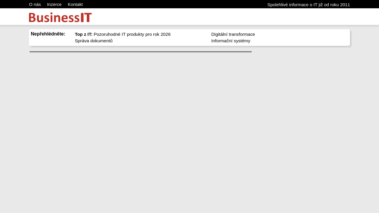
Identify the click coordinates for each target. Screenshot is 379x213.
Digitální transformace (233, 34)
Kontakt (75, 4)
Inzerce (54, 4)
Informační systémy (230, 40)
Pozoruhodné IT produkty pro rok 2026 (123, 34)
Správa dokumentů (94, 40)
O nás (35, 4)
